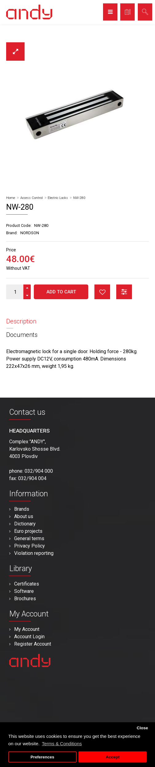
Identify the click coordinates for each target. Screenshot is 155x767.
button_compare (124, 291)
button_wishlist (102, 291)
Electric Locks (58, 198)
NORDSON (29, 233)
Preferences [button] (42, 757)
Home (10, 198)
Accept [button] (113, 757)
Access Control (31, 198)
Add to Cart (61, 292)
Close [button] (142, 728)
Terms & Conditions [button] (62, 743)
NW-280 (79, 198)
